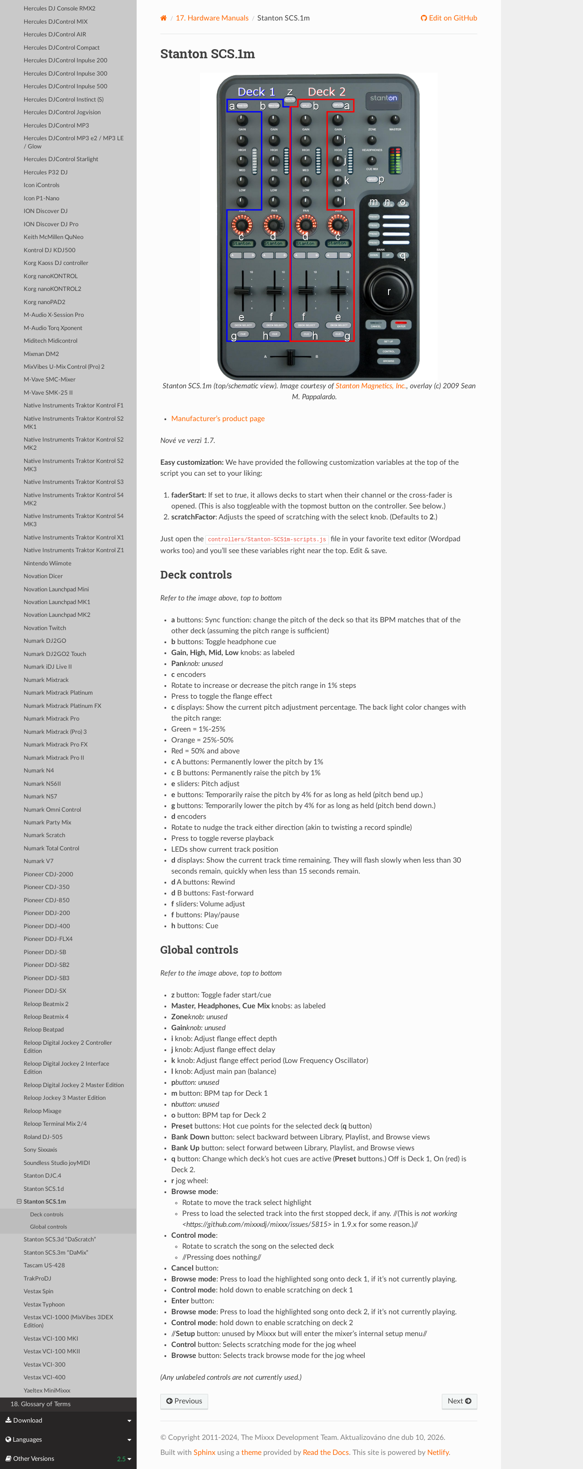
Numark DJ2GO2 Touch (55, 654)
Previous (184, 1401)
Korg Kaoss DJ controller (56, 263)
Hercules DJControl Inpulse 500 (65, 87)
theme (251, 1452)
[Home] (163, 18)
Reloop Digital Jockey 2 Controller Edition (68, 1047)
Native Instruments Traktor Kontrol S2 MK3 (74, 465)
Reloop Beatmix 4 (46, 1017)
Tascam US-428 (44, 1266)
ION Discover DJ (46, 211)
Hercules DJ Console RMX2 (60, 9)
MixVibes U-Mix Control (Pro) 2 (64, 367)
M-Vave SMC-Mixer (50, 380)
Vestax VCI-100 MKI (51, 1339)
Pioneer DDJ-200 (47, 913)
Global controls (48, 1227)
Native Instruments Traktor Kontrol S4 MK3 (74, 520)
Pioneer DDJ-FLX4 (48, 939)
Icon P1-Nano (41, 199)
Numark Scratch (44, 836)
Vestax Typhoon (44, 1305)
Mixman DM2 (41, 354)
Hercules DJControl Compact (62, 48)
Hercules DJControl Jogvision (62, 113)
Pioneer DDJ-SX (45, 991)
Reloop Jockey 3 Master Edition (65, 1098)
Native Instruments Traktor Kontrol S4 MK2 (74, 500)
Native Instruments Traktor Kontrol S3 (74, 482)
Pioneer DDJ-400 (47, 927)
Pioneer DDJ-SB (45, 953)
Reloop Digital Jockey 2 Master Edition (74, 1085)
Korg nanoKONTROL (51, 277)
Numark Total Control (51, 849)
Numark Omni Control (52, 810)
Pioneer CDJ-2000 (48, 875)
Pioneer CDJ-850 (47, 901)
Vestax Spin (38, 1292)
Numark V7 (39, 861)
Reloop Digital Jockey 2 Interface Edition (66, 1068)
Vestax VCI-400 (45, 1378)
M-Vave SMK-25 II (48, 393)
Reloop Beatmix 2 (46, 1004)
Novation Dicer (43, 576)
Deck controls (46, 1214)
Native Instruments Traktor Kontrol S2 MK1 (74, 423)
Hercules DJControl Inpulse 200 (65, 61)
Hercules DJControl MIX (55, 22)
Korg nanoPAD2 (45, 302)
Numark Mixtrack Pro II (54, 758)
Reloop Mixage (42, 1111)
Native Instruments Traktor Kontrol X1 (74, 538)
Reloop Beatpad (44, 1030)
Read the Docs (326, 1452)
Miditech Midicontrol (50, 341)
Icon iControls (42, 185)
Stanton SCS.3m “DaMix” (56, 1253)
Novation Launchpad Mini (56, 590)
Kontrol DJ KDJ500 (50, 251)
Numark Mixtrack (46, 680)
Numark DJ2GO (45, 641)
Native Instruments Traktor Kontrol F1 (74, 406)
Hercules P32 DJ (46, 173)
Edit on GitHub (452, 18)
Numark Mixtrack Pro (51, 719)
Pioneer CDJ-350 (47, 887)
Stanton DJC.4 (42, 1176)
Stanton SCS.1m (41, 1202)
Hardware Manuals (212, 18)
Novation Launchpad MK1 (57, 602)
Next (459, 1401)
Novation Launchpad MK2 (57, 615)
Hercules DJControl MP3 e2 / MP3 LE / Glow (74, 143)
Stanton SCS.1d (44, 1189)
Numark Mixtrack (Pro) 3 (55, 732)
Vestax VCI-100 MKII (52, 1352)
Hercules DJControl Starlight (61, 160)
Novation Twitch (45, 628)
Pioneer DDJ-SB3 (47, 978)
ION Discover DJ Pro (51, 225)
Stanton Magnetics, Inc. (371, 386)
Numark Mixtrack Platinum (58, 693)
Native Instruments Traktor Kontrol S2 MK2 (74, 444)
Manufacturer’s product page (218, 418)
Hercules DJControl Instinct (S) (63, 100)
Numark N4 (39, 771)
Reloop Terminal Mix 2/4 (55, 1124)
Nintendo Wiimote (48, 564)
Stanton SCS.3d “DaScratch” (60, 1240)
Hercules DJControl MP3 (56, 126)
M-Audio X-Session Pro (54, 315)
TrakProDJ (37, 1279)
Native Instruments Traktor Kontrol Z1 (74, 551)
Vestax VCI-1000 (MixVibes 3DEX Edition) (68, 1322)
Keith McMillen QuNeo (53, 237)
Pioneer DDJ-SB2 (47, 965)
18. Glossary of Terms (40, 1404)
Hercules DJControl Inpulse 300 (65, 74)
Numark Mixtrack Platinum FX (62, 706)
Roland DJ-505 (43, 1137)
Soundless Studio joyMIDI (57, 1163)
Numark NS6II (42, 784)
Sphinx (204, 1452)
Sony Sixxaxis (40, 1150)
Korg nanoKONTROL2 (53, 289)
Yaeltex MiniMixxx (47, 1391)
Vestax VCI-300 (45, 1365)
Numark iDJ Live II (48, 667)
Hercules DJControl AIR (55, 35)
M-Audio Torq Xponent (53, 328)
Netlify (438, 1452)
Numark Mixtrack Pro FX (55, 745)
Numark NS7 (40, 797)
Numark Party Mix (47, 823)
